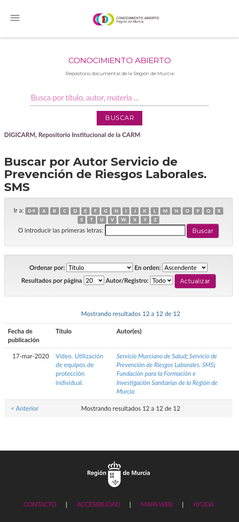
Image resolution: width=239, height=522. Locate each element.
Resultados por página (51, 280)
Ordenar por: (47, 267)
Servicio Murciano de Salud (151, 356)
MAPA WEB (157, 504)
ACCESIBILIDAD (98, 504)
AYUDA (203, 504)
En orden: (147, 267)
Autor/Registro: (127, 280)
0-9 (31, 210)
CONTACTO (39, 504)
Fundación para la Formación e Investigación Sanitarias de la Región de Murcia (167, 382)
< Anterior (25, 313)
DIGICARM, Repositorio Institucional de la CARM (72, 134)
